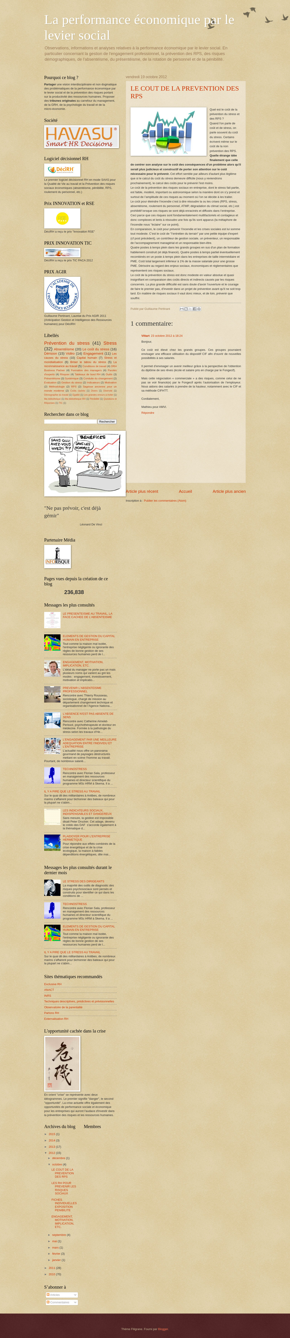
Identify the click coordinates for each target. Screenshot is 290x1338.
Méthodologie (57, 386)
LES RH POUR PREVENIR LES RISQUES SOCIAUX (63, 1188)
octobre (57, 1164)
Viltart (145, 335)
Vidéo (70, 353)
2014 (52, 1140)
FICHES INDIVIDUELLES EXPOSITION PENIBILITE (64, 1205)
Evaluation (50, 382)
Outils (109, 374)
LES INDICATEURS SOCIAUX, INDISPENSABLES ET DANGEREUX (87, 812)
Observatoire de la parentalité (63, 1007)
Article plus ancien (229, 491)
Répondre (147, 412)
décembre (59, 1158)
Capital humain (87, 357)
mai (55, 1241)
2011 (52, 1268)
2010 (52, 1274)
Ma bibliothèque (52, 399)
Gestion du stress (71, 382)
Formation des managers (86, 370)
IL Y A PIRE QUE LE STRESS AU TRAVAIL (72, 791)
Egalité (76, 395)
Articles (53, 1295)
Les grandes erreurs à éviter (98, 395)
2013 (52, 1146)
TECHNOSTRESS (75, 769)
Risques (65, 374)
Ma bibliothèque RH (75, 399)
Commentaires (58, 1302)
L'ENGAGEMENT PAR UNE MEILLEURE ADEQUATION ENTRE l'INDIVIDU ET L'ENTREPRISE (89, 743)
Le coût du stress (95, 349)
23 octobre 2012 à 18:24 (167, 335)
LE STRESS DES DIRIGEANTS (83, 881)
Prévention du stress (67, 343)
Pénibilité (94, 399)
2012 (52, 1153)
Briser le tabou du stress (88, 362)
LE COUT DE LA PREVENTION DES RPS (62, 1173)
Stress (110, 343)
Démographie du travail (56, 395)
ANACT (49, 989)
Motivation (111, 382)
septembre (59, 1235)
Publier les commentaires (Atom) (165, 500)
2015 (52, 1134)
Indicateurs (93, 382)
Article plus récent (142, 491)
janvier (57, 1260)
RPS (74, 386)
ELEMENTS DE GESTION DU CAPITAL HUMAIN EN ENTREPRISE (89, 637)
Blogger (163, 1329)
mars (55, 1247)
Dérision (50, 353)
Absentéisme (64, 349)
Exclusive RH (53, 984)
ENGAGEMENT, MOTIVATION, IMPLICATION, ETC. (83, 663)
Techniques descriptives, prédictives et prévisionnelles (79, 1001)
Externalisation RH (56, 1018)
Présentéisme (52, 378)
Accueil (185, 491)
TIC (61, 403)
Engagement (93, 353)
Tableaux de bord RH (87, 374)
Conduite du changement (98, 378)
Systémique (72, 378)
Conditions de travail (94, 366)
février (56, 1253)
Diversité (107, 391)
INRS (47, 995)
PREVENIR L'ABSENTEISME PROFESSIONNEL (82, 689)
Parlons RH (51, 1013)
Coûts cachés (77, 391)
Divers (94, 391)
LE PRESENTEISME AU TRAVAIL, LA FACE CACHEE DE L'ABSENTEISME (87, 615)
